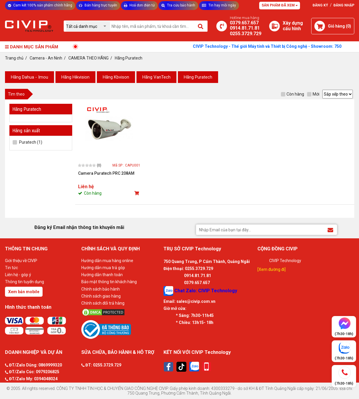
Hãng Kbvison (116, 77)
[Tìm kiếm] (201, 26)
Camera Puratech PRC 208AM (106, 173)
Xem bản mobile (23, 291)
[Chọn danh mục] (88, 26)
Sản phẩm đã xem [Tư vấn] (280, 5)
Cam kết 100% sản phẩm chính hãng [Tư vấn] (40, 5)
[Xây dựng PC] (274, 26)
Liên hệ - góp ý (18, 274)
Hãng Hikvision (75, 77)
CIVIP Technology (285, 260)
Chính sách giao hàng (101, 296)
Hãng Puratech (198, 77)
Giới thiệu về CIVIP (21, 260)
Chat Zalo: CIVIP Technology (200, 291)
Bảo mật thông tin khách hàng (109, 281)
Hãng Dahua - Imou (29, 77)
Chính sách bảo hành (100, 289)
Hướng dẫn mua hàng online (107, 260)
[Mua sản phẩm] (137, 193)
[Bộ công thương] (121, 329)
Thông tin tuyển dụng (24, 281)
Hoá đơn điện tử (139, 5)
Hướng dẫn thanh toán (102, 274)
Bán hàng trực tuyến (98, 5)
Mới (313, 94)
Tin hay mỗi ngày (219, 5)
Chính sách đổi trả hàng (102, 303)
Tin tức (11, 267)
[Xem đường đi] (271, 269)
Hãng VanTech (156, 77)
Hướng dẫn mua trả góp (103, 267)
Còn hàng (292, 94)
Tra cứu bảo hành (178, 5)
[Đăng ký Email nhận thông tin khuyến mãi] (330, 229)
